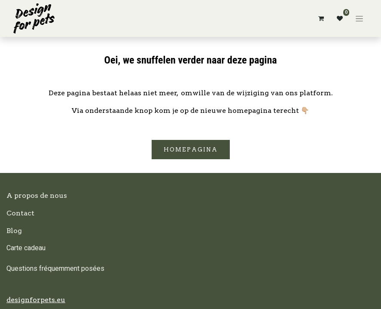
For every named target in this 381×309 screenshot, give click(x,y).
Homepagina (191, 149)
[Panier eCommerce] (321, 18)
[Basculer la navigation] (359, 18)
